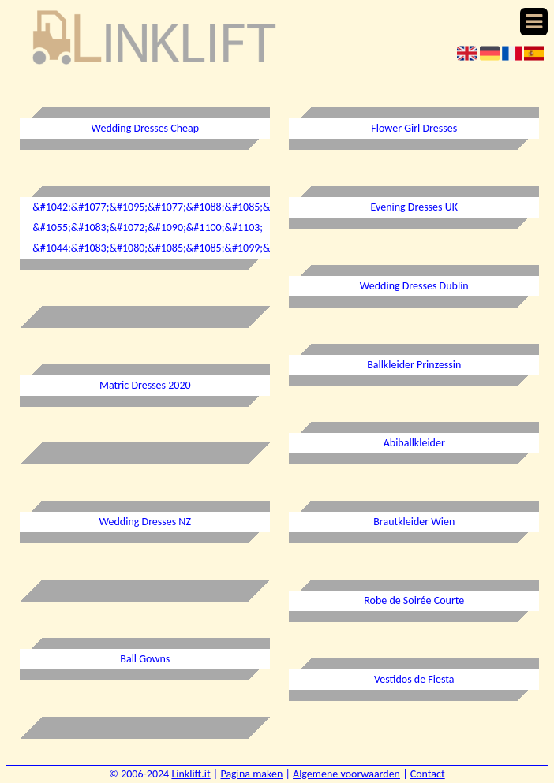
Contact (427, 774)
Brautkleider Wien (414, 521)
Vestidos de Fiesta (414, 679)
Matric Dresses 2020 (145, 385)
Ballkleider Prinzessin (414, 364)
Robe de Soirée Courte (414, 600)
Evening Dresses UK (414, 207)
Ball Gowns (145, 659)
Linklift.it (190, 774)
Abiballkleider (414, 442)
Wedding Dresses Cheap (145, 128)
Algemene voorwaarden (346, 774)
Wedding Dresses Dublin (414, 286)
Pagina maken (251, 774)
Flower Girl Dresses (414, 128)
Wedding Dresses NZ (145, 521)
